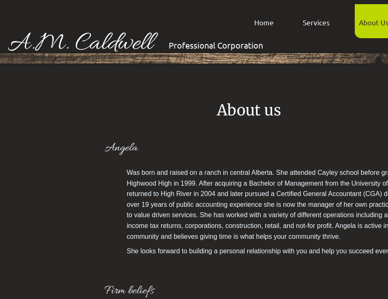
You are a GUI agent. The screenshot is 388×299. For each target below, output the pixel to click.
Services (316, 22)
